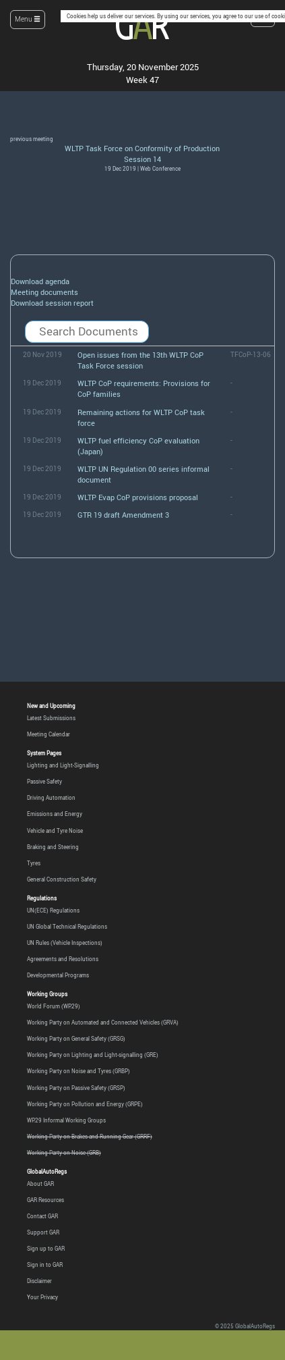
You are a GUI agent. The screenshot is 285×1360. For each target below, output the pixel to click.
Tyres (33, 863)
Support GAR (43, 1232)
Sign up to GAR (46, 1248)
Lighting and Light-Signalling (63, 765)
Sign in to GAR (45, 1264)
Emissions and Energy (54, 813)
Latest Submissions (51, 718)
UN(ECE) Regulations (53, 910)
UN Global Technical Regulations (67, 926)
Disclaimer (39, 1280)
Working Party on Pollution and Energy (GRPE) (85, 1104)
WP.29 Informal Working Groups (66, 1120)
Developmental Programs (58, 975)
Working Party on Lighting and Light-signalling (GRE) (92, 1054)
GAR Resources (45, 1199)
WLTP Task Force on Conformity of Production (142, 148)
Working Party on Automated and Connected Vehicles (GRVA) (103, 1022)
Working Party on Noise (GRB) (64, 1152)
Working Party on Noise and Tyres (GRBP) (78, 1071)
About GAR (40, 1183)
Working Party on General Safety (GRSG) (76, 1038)
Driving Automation (51, 797)
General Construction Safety (61, 879)
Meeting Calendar (48, 734)
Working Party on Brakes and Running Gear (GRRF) (89, 1136)
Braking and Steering (53, 846)
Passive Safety (44, 781)
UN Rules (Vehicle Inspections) (64, 942)
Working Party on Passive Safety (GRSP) (76, 1087)
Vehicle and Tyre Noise (55, 830)
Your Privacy (42, 1297)
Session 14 (142, 159)
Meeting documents (44, 292)
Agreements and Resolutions (62, 958)
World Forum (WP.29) (53, 1006)
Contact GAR (42, 1216)
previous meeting (31, 138)
